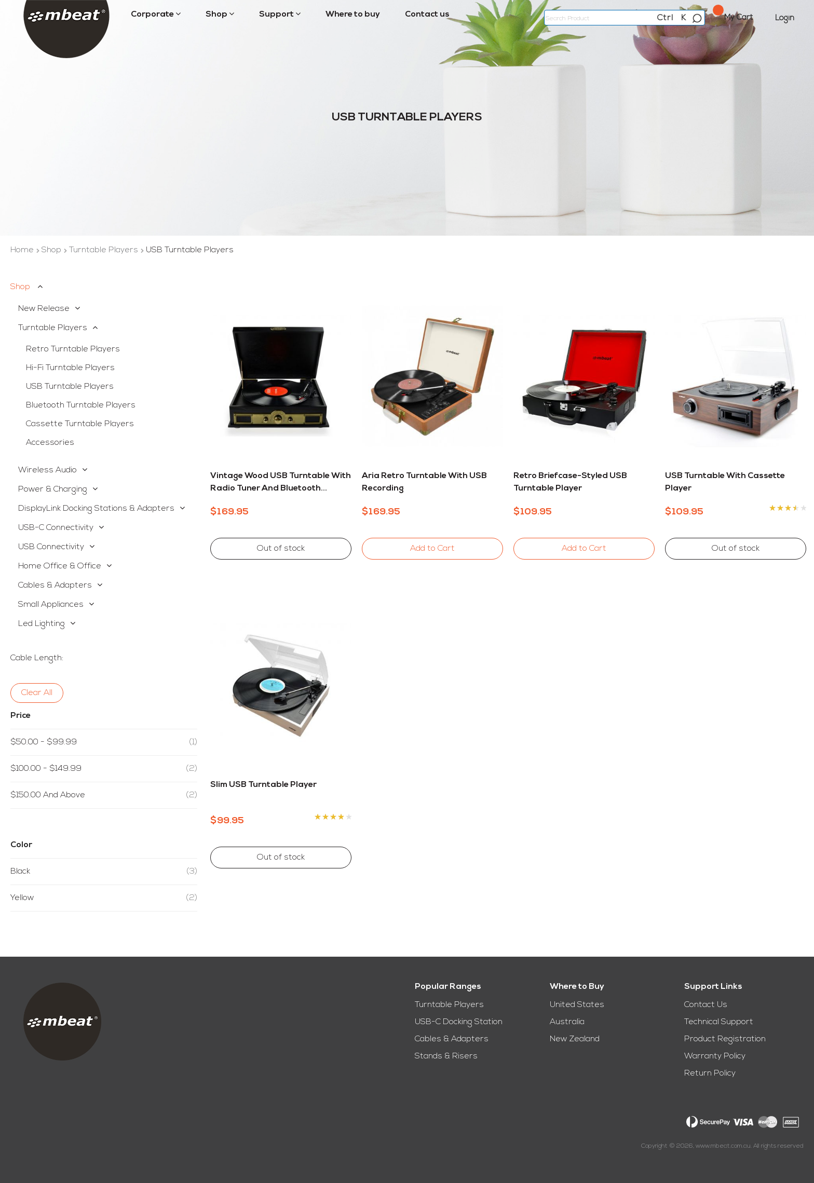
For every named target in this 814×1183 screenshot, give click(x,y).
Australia (567, 1022)
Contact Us (705, 1005)
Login (784, 18)
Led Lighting (41, 624)
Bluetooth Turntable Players (80, 405)
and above (103, 795)
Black (103, 872)
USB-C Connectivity (55, 528)
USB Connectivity (51, 547)
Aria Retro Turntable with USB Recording (424, 482)
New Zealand (575, 1039)
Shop (52, 250)
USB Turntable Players (70, 387)
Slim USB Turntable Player (263, 785)
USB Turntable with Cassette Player (725, 482)
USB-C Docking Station (459, 1022)
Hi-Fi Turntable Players (70, 368)
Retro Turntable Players (73, 349)
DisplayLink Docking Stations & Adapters (96, 509)
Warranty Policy (714, 1056)
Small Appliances (51, 605)
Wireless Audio (47, 470)
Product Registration (725, 1039)
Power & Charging (52, 489)
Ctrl (665, 18)
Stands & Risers (446, 1056)
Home (23, 250)
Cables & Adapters (55, 585)
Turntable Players (104, 250)
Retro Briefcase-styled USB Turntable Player (570, 482)
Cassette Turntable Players (80, 424)
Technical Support (718, 1022)
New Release (44, 309)
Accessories (50, 443)
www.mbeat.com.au (723, 1146)
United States (577, 1005)
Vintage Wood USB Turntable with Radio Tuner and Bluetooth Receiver (280, 483)
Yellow (103, 898)
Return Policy (710, 1073)
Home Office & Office (59, 566)
